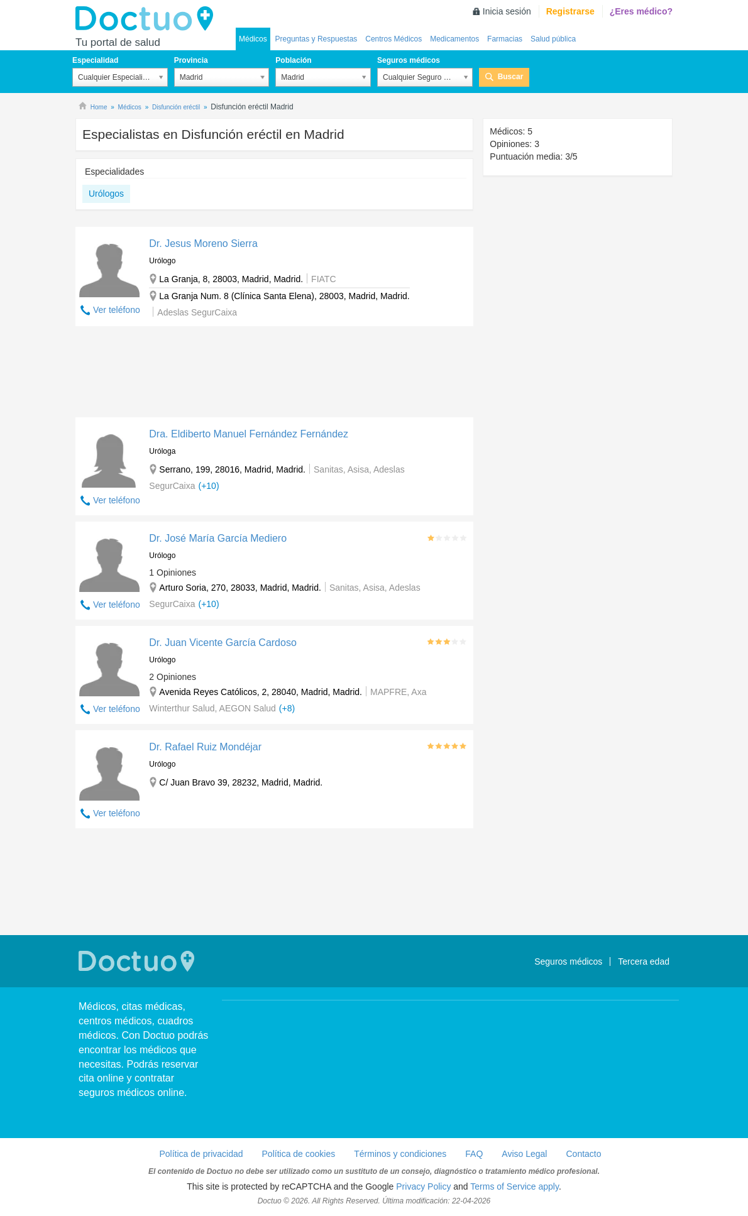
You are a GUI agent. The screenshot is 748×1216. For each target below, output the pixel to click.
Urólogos (106, 194)
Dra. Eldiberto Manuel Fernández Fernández (248, 434)
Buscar (511, 76)
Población (293, 60)
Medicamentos (454, 39)
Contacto (583, 1154)
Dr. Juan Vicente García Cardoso (223, 642)
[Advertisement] (274, 374)
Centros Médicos (393, 39)
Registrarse (570, 11)
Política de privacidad (201, 1154)
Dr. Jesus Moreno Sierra (203, 243)
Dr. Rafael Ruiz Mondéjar (205, 747)
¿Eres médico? (641, 11)
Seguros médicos (408, 60)
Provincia (191, 60)
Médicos (253, 39)
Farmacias (504, 39)
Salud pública (553, 39)
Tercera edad (643, 961)
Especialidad (95, 60)
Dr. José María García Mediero (218, 538)
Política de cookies (299, 1154)
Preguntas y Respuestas (316, 39)
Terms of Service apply (514, 1186)
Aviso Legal (524, 1154)
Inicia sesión (507, 11)
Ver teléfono (116, 310)
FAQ (474, 1154)
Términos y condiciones (400, 1154)
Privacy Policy (423, 1186)
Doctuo (147, 18)
